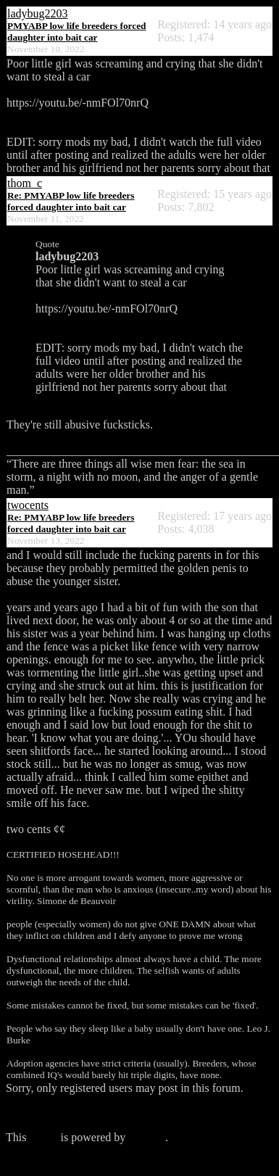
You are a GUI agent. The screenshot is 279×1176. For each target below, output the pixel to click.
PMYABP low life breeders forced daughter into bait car (76, 31)
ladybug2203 (37, 13)
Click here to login (49, 1112)
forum (43, 1137)
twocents (28, 505)
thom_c (24, 183)
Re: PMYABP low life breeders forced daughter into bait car (70, 201)
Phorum (146, 1137)
